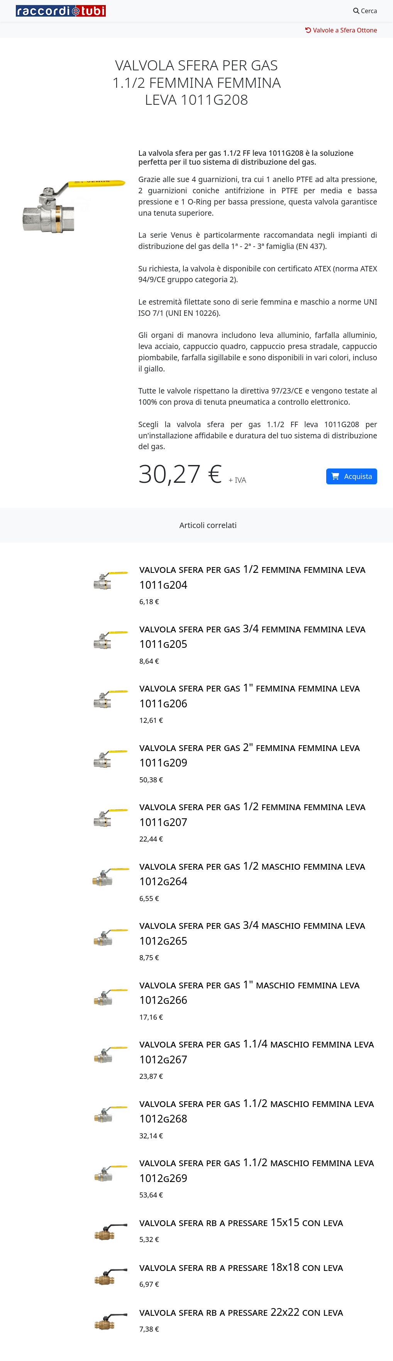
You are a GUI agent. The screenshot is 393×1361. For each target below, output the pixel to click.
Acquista (351, 476)
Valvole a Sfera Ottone (341, 30)
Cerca (365, 11)
